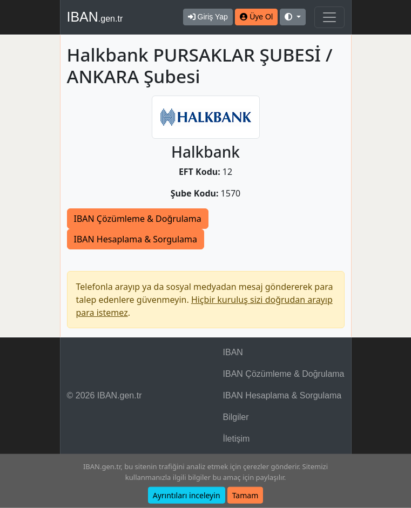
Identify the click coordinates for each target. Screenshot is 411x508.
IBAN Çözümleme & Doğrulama (137, 219)
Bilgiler (236, 417)
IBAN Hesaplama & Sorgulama (135, 239)
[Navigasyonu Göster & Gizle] (329, 17)
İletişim (236, 438)
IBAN (95, 16)
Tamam (245, 495)
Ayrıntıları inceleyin (186, 495)
